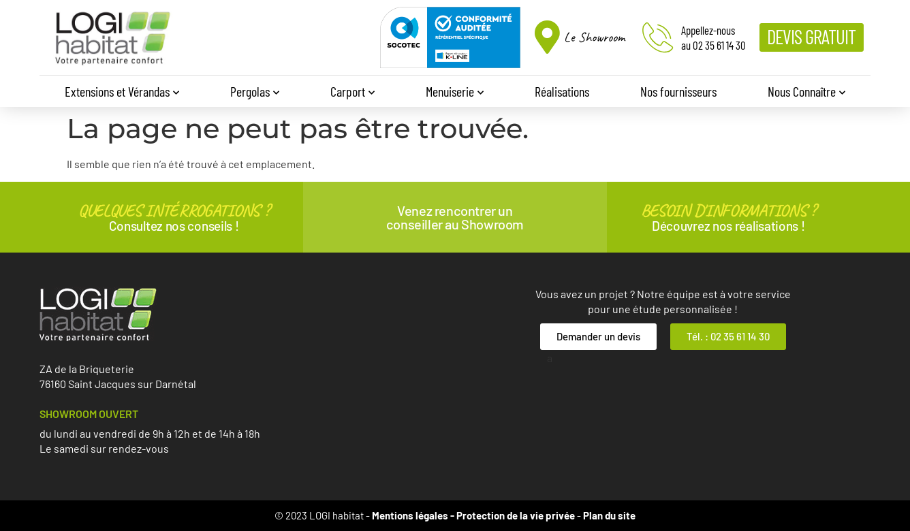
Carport (352, 92)
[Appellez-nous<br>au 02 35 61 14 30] (657, 37)
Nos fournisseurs (678, 91)
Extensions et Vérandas (122, 92)
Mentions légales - (414, 515)
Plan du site (609, 515)
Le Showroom (594, 37)
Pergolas (254, 92)
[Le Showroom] (547, 37)
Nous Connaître (806, 92)
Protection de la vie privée (515, 515)
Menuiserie (455, 92)
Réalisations (562, 91)
